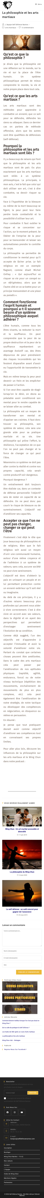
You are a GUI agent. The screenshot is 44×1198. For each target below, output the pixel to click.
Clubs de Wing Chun (11, 1174)
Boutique (7, 1152)
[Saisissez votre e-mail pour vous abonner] (22, 1093)
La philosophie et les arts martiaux (13, 1036)
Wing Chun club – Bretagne (11, 1040)
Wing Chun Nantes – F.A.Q (13, 1156)
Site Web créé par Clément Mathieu (29, 1194)
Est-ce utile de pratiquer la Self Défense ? (16, 1027)
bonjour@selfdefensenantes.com (22, 1139)
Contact (7, 1165)
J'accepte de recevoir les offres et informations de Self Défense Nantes (17, 1099)
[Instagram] (14, 1112)
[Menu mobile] (38, 4)
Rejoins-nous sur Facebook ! (15, 1049)
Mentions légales (10, 1178)
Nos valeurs (8, 1161)
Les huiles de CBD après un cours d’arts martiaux (18, 1032)
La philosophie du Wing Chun (22, 872)
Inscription (8, 1148)
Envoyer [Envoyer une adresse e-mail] (32, 1093)
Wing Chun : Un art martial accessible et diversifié (22, 830)
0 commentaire (28, 28)
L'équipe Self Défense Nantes (16, 25)
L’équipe (7, 1169)
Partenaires (8, 1182)
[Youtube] (22, 1112)
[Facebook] (7, 1112)
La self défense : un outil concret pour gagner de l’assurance (22, 910)
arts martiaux (10, 28)
